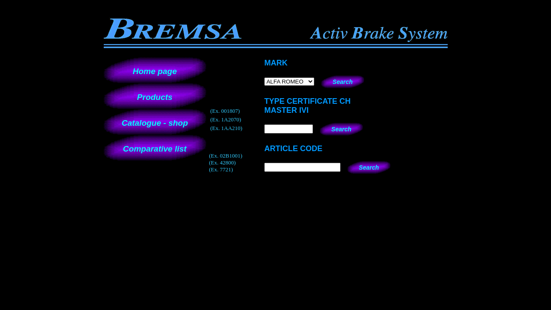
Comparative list (155, 148)
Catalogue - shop (154, 122)
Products (154, 97)
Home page (154, 71)
